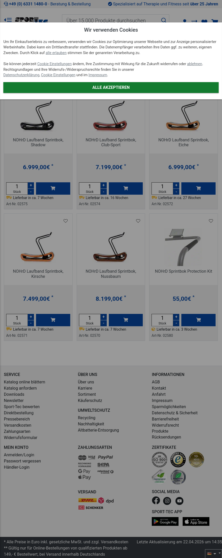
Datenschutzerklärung (21, 75)
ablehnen (194, 64)
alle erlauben (56, 53)
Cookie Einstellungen (54, 64)
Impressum (97, 75)
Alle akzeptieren (111, 87)
